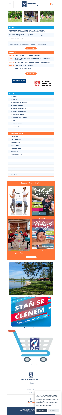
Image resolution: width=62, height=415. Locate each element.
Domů (31, 398)
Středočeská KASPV (15, 168)
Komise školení (14, 99)
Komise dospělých (15, 126)
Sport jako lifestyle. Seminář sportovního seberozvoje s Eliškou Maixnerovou (33, 62)
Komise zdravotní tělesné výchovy (19, 102)
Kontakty (31, 396)
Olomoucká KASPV (15, 157)
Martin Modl (33, 411)
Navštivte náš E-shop (30, 364)
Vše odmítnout (53, 410)
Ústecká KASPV (14, 171)
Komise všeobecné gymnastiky (18, 108)
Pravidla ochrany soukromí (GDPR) (33, 409)
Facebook (31, 401)
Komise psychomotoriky (17, 105)
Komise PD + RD (14, 120)
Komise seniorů (15, 129)
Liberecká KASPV (15, 151)
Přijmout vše (41, 410)
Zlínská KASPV (14, 174)
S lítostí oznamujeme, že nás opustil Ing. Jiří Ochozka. (21, 34)
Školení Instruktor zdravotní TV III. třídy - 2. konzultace (27, 55)
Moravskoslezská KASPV (17, 154)
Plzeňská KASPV (15, 163)
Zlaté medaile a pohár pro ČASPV (16, 38)
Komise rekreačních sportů (17, 114)
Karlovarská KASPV (15, 142)
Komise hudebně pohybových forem (19, 111)
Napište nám (31, 399)
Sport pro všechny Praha (17, 165)
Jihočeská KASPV (15, 136)
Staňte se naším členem (30, 327)
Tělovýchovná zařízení (30, 296)
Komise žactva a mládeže (17, 123)
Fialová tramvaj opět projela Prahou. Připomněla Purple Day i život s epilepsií (26, 30)
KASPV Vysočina (15, 145)
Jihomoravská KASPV (16, 139)
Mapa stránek (24, 409)
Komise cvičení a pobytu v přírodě (19, 117)
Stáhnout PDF (43, 218)
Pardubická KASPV (15, 160)
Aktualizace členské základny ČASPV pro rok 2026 (20, 42)
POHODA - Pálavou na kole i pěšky (23, 68)
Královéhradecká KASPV (16, 148)
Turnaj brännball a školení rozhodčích (24, 65)
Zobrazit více (31, 48)
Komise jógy (14, 96)
